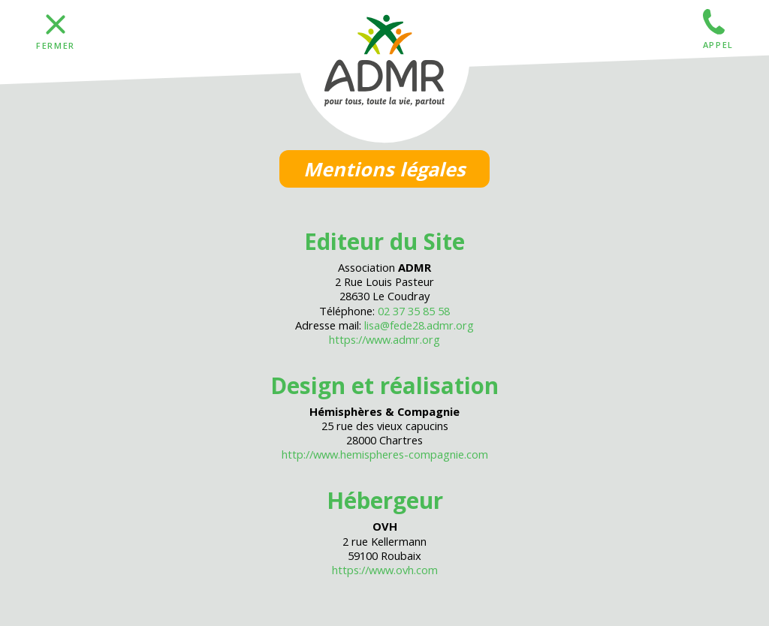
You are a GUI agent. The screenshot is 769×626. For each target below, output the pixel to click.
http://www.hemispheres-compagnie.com (385, 454)
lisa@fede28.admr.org (419, 325)
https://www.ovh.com (385, 569)
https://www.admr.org (384, 339)
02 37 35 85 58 (414, 310)
